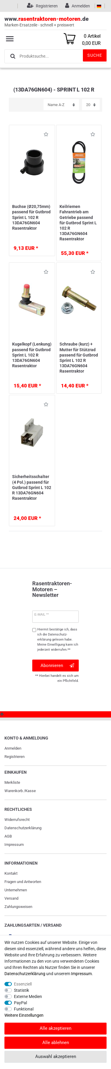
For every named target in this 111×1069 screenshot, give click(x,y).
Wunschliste (46, 135)
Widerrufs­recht (17, 819)
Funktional (23, 1009)
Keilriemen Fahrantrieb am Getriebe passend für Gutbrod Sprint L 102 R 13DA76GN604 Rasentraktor (78, 222)
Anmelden (12, 748)
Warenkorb (13, 791)
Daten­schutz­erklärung (22, 828)
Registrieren (14, 756)
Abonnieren (57, 665)
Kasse (30, 791)
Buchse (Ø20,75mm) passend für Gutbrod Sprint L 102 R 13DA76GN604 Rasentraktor (31, 217)
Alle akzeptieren (55, 1028)
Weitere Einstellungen (24, 1015)
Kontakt (10, 873)
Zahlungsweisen (18, 906)
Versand (11, 898)
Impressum (14, 844)
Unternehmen (15, 890)
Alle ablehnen (55, 1042)
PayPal (20, 1002)
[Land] (99, 6)
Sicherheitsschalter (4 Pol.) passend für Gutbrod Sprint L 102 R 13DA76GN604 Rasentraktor (31, 487)
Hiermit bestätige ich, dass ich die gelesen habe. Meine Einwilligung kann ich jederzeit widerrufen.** (57, 639)
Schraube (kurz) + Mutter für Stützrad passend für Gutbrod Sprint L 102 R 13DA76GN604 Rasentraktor (78, 357)
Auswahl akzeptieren (55, 1056)
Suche (94, 55)
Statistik (21, 990)
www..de (55, 21)
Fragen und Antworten (22, 881)
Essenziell (23, 984)
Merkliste (12, 782)
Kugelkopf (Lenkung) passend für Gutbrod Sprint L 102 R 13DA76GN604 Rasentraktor (32, 355)
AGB (8, 836)
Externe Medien (28, 996)
